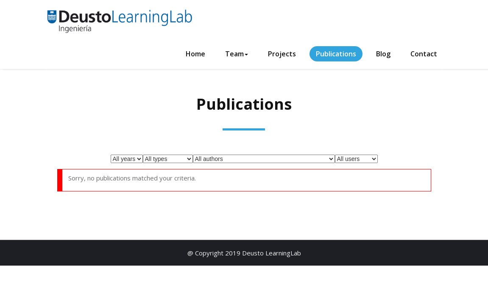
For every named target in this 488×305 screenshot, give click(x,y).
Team (236, 53)
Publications (336, 53)
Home (195, 53)
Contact (423, 53)
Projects (282, 53)
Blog (383, 53)
